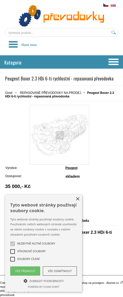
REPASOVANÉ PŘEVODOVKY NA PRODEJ (50, 93)
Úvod (8, 93)
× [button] (77, 199)
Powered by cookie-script (43, 287)
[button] (43, 280)
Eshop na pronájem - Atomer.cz (101, 282)
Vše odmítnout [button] (60, 271)
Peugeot (71, 168)
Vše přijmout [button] (25, 271)
